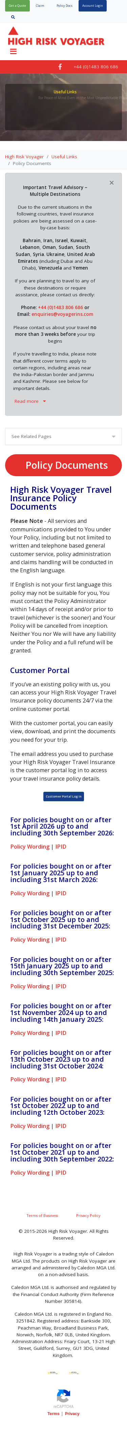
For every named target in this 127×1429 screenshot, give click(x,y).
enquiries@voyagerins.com (62, 314)
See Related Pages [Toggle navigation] (31, 436)
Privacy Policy (88, 1215)
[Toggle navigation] (13, 51)
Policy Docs (64, 5)
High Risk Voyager (24, 157)
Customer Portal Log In (64, 796)
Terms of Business (42, 1215)
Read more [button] (30, 401)
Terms (53, 1413)
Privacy (72, 1413)
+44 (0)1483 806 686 (61, 307)
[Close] (111, 182)
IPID (60, 846)
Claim (40, 5)
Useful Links (64, 157)
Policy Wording (29, 846)
